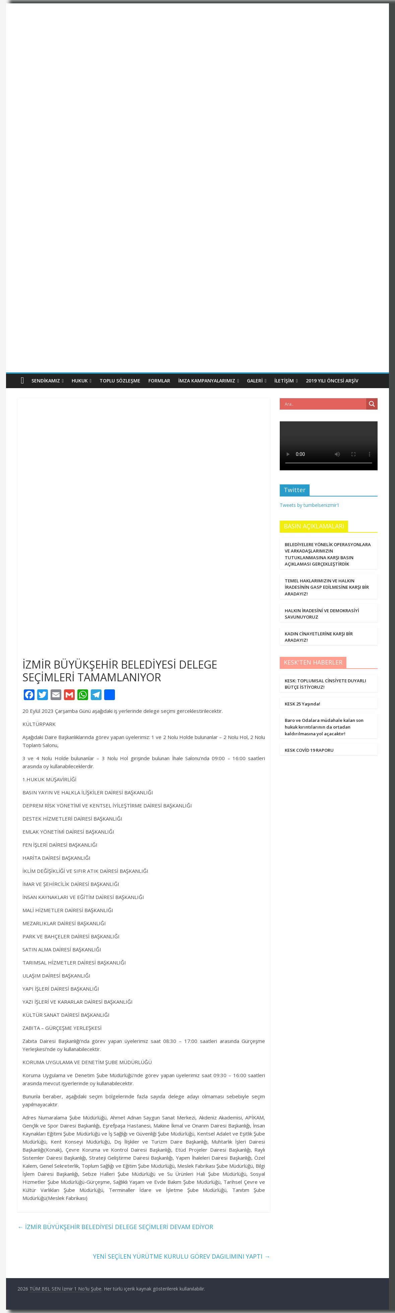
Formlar (159, 380)
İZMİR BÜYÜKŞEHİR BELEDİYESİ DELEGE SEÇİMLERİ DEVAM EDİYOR (115, 1227)
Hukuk (80, 380)
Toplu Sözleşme (120, 380)
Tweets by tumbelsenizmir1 (309, 505)
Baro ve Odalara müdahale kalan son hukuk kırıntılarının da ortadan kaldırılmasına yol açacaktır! (324, 726)
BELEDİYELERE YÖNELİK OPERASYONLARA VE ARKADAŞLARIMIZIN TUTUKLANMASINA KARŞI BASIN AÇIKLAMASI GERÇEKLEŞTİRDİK (328, 554)
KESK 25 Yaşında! (302, 704)
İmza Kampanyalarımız (206, 380)
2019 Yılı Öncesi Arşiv (332, 380)
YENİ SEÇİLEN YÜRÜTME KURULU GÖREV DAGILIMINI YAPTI (181, 1256)
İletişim (284, 380)
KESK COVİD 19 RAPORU (309, 750)
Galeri (255, 380)
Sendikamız (45, 380)
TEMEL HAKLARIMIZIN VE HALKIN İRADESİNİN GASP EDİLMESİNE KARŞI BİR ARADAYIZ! (327, 587)
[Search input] (325, 404)
